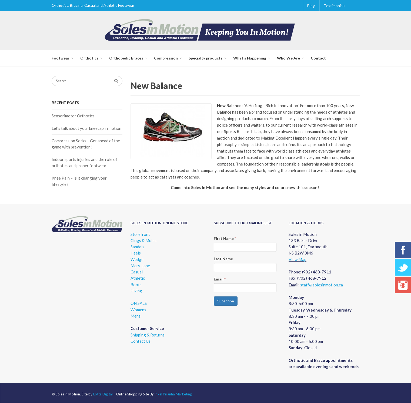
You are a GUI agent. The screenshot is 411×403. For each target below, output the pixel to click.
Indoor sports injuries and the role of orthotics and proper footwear (84, 162)
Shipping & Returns (148, 334)
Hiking (136, 290)
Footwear (60, 58)
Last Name (223, 258)
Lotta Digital (103, 394)
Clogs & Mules (143, 240)
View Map (297, 259)
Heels (136, 252)
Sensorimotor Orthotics (73, 115)
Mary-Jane (140, 265)
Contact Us (141, 341)
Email (220, 279)
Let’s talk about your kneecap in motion (86, 128)
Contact (318, 58)
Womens (138, 309)
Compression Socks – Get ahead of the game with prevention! (86, 143)
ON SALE (139, 303)
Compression (166, 58)
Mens (136, 315)
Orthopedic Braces (126, 58)
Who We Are (288, 58)
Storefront (140, 234)
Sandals (137, 246)
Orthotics (89, 58)
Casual (137, 271)
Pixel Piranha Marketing (173, 394)
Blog (311, 5)
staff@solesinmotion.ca (321, 284)
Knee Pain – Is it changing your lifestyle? (79, 181)
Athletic (138, 278)
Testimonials (334, 5)
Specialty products (205, 58)
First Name (225, 238)
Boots (136, 284)
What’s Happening (249, 58)
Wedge (137, 259)
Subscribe (225, 301)
